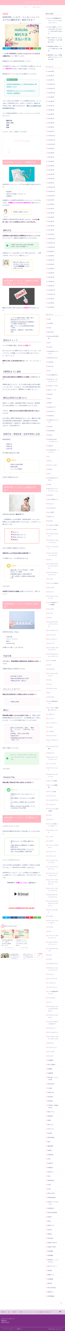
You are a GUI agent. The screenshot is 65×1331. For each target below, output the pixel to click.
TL (49, 456)
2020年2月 (51, 281)
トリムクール (52, 804)
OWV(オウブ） (52, 407)
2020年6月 (51, 264)
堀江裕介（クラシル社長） (53, 1078)
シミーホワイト (52, 723)
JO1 (49, 370)
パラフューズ (52, 856)
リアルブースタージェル (53, 1016)
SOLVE (50, 435)
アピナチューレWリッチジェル (53, 541)
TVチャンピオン (52, 465)
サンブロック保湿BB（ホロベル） (53, 709)
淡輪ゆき (50, 1167)
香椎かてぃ (51, 1292)
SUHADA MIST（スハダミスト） (53, 440)
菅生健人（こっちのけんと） (53, 1261)
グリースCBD (52, 660)
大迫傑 (50, 1088)
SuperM (50, 445)
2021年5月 (51, 217)
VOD (49, 484)
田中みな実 (51, 1193)
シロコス (50, 727)
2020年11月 (51, 243)
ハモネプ (50, 841)
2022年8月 (51, 153)
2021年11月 (51, 191)
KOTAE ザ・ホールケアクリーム (53, 380)
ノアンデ (50, 836)
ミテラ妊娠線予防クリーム (53, 992)
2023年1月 (51, 131)
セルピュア (51, 753)
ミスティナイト (52, 987)
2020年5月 (51, 268)
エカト (50, 559)
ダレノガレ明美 (52, 780)
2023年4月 (51, 118)
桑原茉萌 (50, 1146)
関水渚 (50, 1283)
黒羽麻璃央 (51, 1296)
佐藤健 (50, 1069)
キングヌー (51, 609)
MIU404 (50, 394)
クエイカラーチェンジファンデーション (53, 624)
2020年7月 (51, 260)
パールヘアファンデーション (53, 868)
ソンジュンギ (52, 763)
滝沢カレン (51, 1171)
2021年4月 (51, 221)
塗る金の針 (51, 1084)
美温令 (50, 1234)
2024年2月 (51, 75)
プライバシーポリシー (8, 1318)
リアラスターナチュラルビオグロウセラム (53, 1009)
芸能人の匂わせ (52, 1242)
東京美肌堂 (51, 1137)
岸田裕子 (50, 1101)
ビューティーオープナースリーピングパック (53, 882)
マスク (50, 955)
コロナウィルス (52, 688)
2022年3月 (51, 174)
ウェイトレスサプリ (53, 548)
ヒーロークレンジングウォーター (53, 874)
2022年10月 (51, 144)
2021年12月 (51, 187)
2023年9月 (51, 97)
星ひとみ (50, 1124)
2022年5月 (51, 165)
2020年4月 (51, 273)
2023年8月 (51, 101)
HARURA (5, 13)
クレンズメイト (52, 639)
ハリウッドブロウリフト (53, 846)
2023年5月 (51, 114)
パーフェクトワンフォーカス (53, 861)
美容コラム (51, 1225)
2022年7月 (51, 157)
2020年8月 (51, 255)
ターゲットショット (53, 769)
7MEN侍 (50, 323)
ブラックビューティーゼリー (53, 921)
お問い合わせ (37, 7)
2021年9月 (51, 200)
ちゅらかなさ (52, 508)
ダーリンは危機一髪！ (53, 786)
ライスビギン (52, 998)
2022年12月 (51, 135)
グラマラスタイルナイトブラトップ (53, 655)
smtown (50, 426)
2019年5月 (51, 307)
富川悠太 (50, 1096)
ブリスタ (50, 927)
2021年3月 (51, 225)
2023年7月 (51, 105)
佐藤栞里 (50, 1073)
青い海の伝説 (52, 1287)
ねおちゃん (51, 516)
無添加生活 (51, 1180)
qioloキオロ (51, 411)
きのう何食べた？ (53, 499)
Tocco (50, 460)
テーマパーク (52, 796)
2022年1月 (51, 183)
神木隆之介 (51, 1208)
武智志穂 (50, 1154)
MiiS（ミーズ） (52, 390)
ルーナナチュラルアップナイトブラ (53, 1038)
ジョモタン (51, 731)
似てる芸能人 (52, 1064)
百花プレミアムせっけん (53, 1203)
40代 (49, 319)
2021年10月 (51, 195)
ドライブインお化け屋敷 (53, 810)
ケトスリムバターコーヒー (53, 674)
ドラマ (50, 815)
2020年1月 (51, 285)
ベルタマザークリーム (53, 949)
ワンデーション (52, 1047)
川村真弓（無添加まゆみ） (53, 1106)
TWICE (50, 469)
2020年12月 (51, 238)
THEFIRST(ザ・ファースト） (53, 451)
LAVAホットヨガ (53, 385)
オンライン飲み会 (53, 583)
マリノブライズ (52, 978)
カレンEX (51, 587)
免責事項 (19, 1328)
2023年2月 (51, 127)
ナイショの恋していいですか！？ (53, 825)
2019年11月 (51, 294)
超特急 (50, 1270)
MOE (49, 398)
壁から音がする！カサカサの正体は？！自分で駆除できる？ (55, 40)
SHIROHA (51, 415)
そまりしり (51, 503)
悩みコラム (51, 1111)
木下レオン (51, 1129)
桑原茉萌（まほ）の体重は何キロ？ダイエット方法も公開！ (55, 57)
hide (27, 141)
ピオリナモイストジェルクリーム (53, 896)
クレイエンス (52, 634)
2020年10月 (51, 247)
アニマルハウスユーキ (53, 535)
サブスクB (51, 697)
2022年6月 (51, 161)
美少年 (50, 1229)
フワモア (50, 916)
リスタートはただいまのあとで (53, 1023)
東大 (49, 1141)
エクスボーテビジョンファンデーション (53, 566)
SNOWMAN (51, 430)
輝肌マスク (51, 1274)
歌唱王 (50, 1150)
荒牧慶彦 (50, 1255)
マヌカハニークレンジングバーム (53, 969)
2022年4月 (51, 170)
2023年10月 (51, 92)
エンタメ (50, 579)
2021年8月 (51, 204)
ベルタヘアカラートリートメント (53, 943)
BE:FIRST (51, 332)
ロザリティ (51, 1043)
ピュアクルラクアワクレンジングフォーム (53, 903)
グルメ (50, 665)
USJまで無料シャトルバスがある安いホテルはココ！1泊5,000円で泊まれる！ (55, 30)
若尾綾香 (50, 1251)
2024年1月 (51, 80)
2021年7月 (51, 208)
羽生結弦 (50, 1238)
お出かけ (50, 495)
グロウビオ (51, 669)
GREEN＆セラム (53, 357)
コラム (50, 680)
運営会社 (4, 1320)
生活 (49, 1189)
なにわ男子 (51, 512)
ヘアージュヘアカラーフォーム (53, 936)
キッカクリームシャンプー (53, 597)
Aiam (49, 327)
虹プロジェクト (52, 1266)
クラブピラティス (53, 630)
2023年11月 (51, 88)
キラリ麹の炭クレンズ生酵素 (53, 603)
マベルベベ (51, 974)
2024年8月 (51, 71)
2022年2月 (51, 178)
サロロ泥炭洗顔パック (53, 702)
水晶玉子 (50, 1163)
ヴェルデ (50, 1056)
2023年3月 (51, 122)
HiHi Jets (50, 366)
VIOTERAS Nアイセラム (53, 479)
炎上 (49, 1176)
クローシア (51, 643)
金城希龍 (50, 1279)
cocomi (50, 347)
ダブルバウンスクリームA (53, 775)
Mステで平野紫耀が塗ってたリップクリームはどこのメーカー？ (55, 20)
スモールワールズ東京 (53, 747)
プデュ (50, 931)
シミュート (51, 718)
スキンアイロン (52, 735)
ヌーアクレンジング (53, 831)
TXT (49, 473)
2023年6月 (51, 110)
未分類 (50, 1133)
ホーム (26, 7)
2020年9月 (51, 251)
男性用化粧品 (52, 1197)
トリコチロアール (53, 800)
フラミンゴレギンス (53, 911)
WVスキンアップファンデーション (53, 490)
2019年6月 (51, 303)
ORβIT (50, 402)
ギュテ (50, 617)
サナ (49, 692)
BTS (49, 342)
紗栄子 (50, 1217)
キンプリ (50, 613)
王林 (49, 1184)
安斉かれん (51, 1092)
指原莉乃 (50, 1116)
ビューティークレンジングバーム (53, 889)
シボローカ (51, 714)
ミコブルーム (52, 983)
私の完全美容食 (52, 1212)
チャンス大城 (52, 791)
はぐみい (50, 521)
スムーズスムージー (53, 741)
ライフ (50, 1002)
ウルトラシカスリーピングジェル (53, 554)
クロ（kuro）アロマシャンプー (53, 649)
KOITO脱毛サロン (53, 375)
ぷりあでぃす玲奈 (53, 525)
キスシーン (51, 591)
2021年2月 (51, 230)
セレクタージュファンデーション (53, 758)
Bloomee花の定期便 (53, 337)
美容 (49, 1221)
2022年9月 (51, 148)
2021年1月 (51, 234)
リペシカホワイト (53, 1032)
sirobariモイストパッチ (53, 421)
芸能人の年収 (52, 1247)
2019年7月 (51, 298)
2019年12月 (51, 290)
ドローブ (50, 819)
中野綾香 (50, 1060)
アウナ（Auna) (52, 529)
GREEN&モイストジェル (53, 352)
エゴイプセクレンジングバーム (53, 573)
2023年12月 (51, 84)
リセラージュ (52, 1028)
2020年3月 (51, 277)
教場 (49, 1120)
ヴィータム (51, 1051)
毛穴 (49, 1159)
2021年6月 (51, 213)
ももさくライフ (32, 2)
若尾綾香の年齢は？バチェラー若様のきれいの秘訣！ (55, 48)
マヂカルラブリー (53, 963)
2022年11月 (51, 140)
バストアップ (52, 851)
